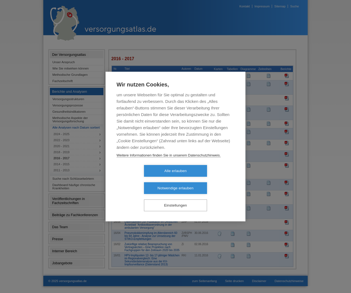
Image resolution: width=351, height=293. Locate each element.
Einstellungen (175, 197)
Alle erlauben (144, 180)
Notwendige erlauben (207, 180)
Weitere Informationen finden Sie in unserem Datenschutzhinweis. (169, 164)
